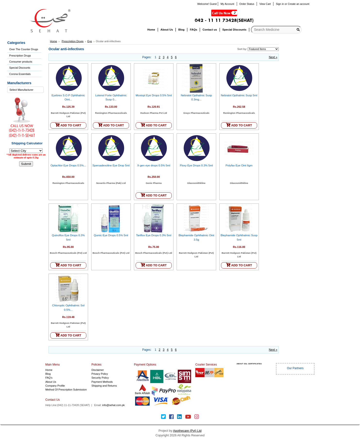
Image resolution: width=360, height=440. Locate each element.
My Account (227, 3)
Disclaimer (97, 369)
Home (53, 41)
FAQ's (48, 377)
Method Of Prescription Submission (66, 389)
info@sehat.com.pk (113, 405)
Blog (48, 373)
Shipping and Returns (104, 385)
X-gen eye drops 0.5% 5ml (153, 165)
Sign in (280, 3)
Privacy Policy (99, 373)
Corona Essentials (20, 74)
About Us (50, 381)
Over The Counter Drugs (23, 49)
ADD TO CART (68, 125)
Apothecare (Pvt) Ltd (187, 430)
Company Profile (55, 385)
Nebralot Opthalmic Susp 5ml (239, 95)
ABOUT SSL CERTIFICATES (249, 364)
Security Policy (100, 377)
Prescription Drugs (20, 55)
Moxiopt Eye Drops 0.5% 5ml (154, 95)
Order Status (246, 3)
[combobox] (25, 90)
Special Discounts (19, 67)
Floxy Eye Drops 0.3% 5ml (196, 165)
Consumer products (20, 61)
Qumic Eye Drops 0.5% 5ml (111, 235)
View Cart (265, 3)
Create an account (298, 3)
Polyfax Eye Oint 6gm (239, 165)
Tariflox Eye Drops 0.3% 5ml (153, 235)
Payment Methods (102, 381)
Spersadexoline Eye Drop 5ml (111, 165)
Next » (273, 57)
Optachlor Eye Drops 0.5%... (68, 165)
